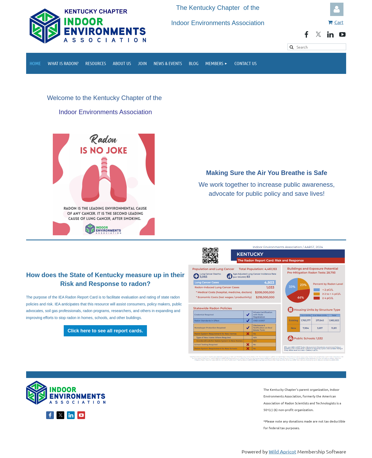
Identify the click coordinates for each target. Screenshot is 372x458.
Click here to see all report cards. (105, 330)
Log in (336, 9)
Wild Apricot (282, 451)
